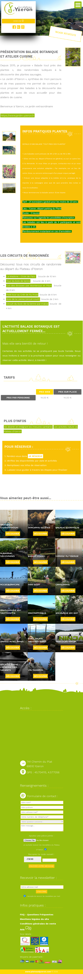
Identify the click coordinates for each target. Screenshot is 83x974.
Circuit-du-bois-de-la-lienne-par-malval (27, 303)
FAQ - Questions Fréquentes (36, 914)
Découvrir (12, 533)
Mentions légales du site (34, 919)
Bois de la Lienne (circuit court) (23, 299)
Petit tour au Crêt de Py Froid (22, 294)
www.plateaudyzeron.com (38, 972)
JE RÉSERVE (35, 456)
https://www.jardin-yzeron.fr (17, 115)
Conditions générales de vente (38, 923)
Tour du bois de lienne (18, 281)
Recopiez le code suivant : (41, 854)
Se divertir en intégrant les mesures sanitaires (28, 426)
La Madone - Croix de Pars (21, 276)
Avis (25, 929)
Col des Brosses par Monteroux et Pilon (28, 285)
